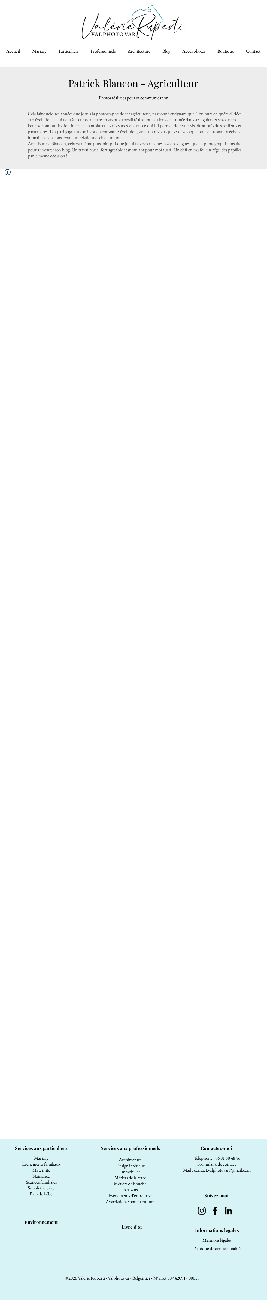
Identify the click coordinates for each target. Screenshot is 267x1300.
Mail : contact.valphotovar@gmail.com (217, 1170)
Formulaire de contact (217, 1164)
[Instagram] (201, 1210)
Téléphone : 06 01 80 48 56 (217, 1158)
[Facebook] (215, 1210)
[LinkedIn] (228, 1210)
